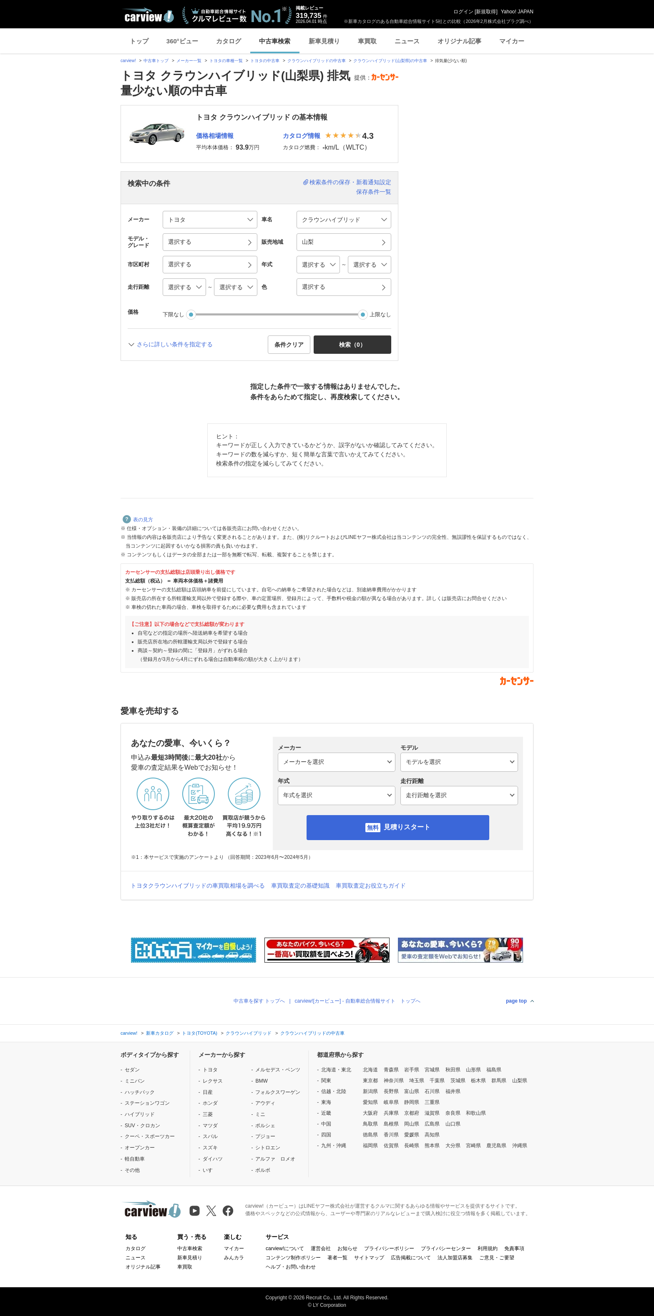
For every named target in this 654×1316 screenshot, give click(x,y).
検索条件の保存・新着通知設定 (350, 182)
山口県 (452, 1124)
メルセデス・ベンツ (277, 1070)
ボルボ (262, 1170)
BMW (261, 1081)
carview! (128, 60)
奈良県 (452, 1113)
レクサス (213, 1081)
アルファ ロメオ (275, 1159)
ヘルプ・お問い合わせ (291, 1267)
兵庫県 (391, 1113)
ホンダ (210, 1103)
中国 (326, 1124)
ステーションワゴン (147, 1103)
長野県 (391, 1091)
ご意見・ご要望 (496, 1258)
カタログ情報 (301, 135)
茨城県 (457, 1080)
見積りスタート (407, 827)
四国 (326, 1135)
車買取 (367, 41)
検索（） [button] (352, 344)
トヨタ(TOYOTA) (199, 1033)
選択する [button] (179, 241)
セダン (132, 1070)
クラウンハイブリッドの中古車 (316, 60)
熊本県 (432, 1145)
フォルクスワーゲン (277, 1092)
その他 (132, 1170)
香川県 (391, 1135)
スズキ (210, 1148)
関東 (326, 1080)
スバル (210, 1136)
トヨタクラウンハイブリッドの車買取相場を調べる (198, 885)
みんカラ (234, 1258)
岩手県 (411, 1070)
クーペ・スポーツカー (150, 1136)
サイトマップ (369, 1258)
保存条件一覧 (373, 191)
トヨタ (210, 1070)
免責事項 (514, 1248)
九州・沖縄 (333, 1145)
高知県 (432, 1135)
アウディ (265, 1103)
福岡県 (370, 1145)
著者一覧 (337, 1258)
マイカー (511, 41)
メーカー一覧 (188, 60)
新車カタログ (160, 1033)
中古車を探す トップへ (259, 1000)
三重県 (432, 1102)
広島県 (432, 1124)
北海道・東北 (336, 1070)
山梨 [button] (308, 241)
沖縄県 (519, 1145)
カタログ (228, 41)
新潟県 (370, 1091)
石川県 (432, 1091)
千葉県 (437, 1080)
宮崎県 (473, 1145)
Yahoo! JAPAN (517, 12)
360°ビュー (182, 41)
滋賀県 (432, 1113)
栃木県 (478, 1080)
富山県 (411, 1091)
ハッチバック (140, 1092)
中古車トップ (156, 60)
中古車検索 (274, 41)
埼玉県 (416, 1080)
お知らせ (347, 1248)
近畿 (326, 1113)
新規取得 (486, 12)
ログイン (463, 12)
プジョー (265, 1136)
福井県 (452, 1091)
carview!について (285, 1248)
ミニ (260, 1114)
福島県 (493, 1070)
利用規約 (488, 1248)
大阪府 (370, 1113)
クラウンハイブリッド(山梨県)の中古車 (390, 60)
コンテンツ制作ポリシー (293, 1258)
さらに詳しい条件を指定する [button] (175, 344)
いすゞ (210, 1170)
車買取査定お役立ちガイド (371, 885)
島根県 (391, 1124)
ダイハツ (213, 1159)
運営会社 (321, 1248)
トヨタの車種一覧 (226, 60)
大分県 (452, 1145)
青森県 (391, 1070)
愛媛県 (411, 1135)
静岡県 (411, 1102)
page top (516, 1000)
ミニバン (135, 1081)
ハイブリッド (140, 1114)
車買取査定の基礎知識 (300, 885)
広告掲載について (411, 1258)
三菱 (208, 1114)
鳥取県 (370, 1124)
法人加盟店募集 (455, 1258)
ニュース (407, 41)
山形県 (473, 1070)
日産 (208, 1092)
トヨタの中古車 (264, 60)
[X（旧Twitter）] (211, 1211)
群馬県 (498, 1080)
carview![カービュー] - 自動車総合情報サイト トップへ (357, 1000)
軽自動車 (135, 1159)
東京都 (370, 1080)
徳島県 (370, 1135)
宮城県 (432, 1070)
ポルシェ (265, 1125)
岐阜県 (391, 1102)
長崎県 (411, 1145)
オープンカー (140, 1148)
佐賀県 (391, 1145)
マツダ (210, 1125)
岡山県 (411, 1124)
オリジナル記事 (459, 41)
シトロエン (267, 1148)
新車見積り (324, 41)
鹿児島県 (496, 1145)
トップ (139, 41)
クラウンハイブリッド (249, 1033)
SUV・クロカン (142, 1125)
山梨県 (519, 1080)
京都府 (411, 1113)
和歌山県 (476, 1113)
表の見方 (138, 520)
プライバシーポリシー (389, 1248)
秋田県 (452, 1070)
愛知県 (370, 1102)
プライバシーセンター (446, 1248)
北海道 (370, 1070)
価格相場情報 (215, 135)
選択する (313, 286)
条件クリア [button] (289, 344)
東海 (326, 1102)
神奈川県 (394, 1080)
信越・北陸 (333, 1091)
